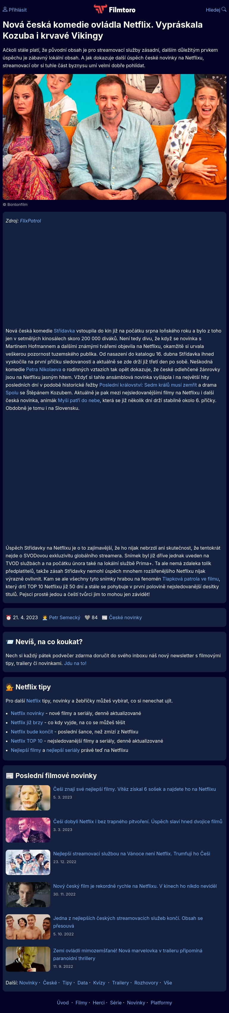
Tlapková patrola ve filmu (190, 579)
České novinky (125, 617)
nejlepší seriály (63, 750)
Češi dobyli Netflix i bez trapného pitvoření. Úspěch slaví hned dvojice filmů (137, 821)
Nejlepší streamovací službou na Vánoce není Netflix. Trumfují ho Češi (131, 854)
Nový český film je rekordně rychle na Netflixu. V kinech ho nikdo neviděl (135, 886)
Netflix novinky (27, 713)
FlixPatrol (30, 221)
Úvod (63, 1003)
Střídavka (64, 331)
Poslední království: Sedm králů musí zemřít (148, 385)
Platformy (161, 1003)
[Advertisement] (114, 280)
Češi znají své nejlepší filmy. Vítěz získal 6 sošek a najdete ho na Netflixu (134, 789)
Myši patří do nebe (79, 400)
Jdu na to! (75, 663)
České (50, 983)
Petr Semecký (64, 617)
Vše (168, 983)
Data (83, 983)
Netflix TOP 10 (27, 741)
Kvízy (99, 983)
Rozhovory (146, 983)
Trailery (120, 983)
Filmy (81, 1003)
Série (116, 1003)
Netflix (33, 701)
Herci (99, 1003)
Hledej (216, 10)
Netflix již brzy (27, 722)
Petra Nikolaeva (43, 369)
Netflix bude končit (32, 732)
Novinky (28, 983)
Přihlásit (15, 10)
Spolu (12, 393)
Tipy (67, 983)
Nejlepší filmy (26, 750)
